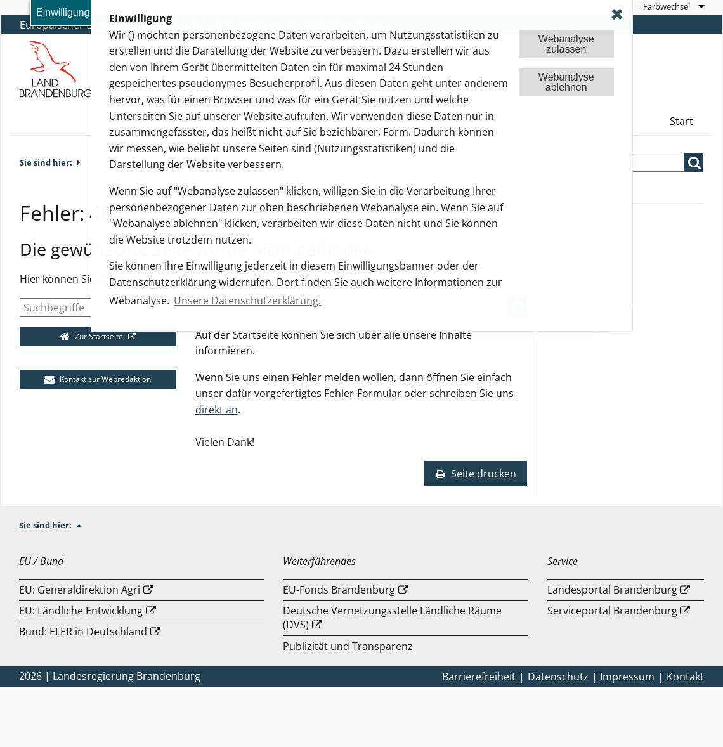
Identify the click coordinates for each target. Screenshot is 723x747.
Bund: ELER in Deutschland (83, 632)
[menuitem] (673, 6)
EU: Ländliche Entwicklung (81, 611)
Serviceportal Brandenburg (612, 611)
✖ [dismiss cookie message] (617, 14)
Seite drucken (475, 474)
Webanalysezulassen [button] (566, 44)
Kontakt (685, 677)
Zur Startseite (93, 336)
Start (681, 121)
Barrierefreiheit (479, 677)
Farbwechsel (666, 6)
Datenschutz (558, 677)
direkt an (216, 410)
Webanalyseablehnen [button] (566, 82)
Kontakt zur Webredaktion (97, 379)
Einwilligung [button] (63, 12)
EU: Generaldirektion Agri (79, 590)
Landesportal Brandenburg (612, 590)
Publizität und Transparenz (348, 646)
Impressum (627, 677)
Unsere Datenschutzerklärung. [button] (247, 301)
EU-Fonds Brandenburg (339, 590)
